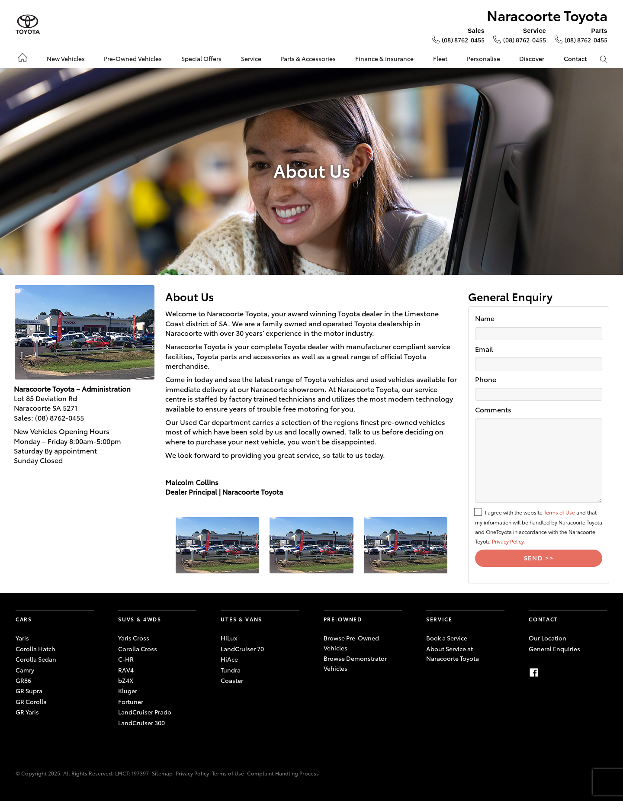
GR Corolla (31, 701)
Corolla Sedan (36, 659)
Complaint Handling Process (283, 773)
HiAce (229, 659)
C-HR (126, 659)
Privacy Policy (192, 773)
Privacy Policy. (508, 541)
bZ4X (125, 680)
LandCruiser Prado (144, 712)
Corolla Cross (137, 648)
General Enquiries (554, 648)
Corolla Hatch (35, 648)
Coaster (232, 680)
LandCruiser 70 (242, 648)
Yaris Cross (133, 638)
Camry (25, 670)
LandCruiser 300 (141, 722)
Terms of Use (559, 512)
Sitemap (162, 773)
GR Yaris (27, 712)
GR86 (23, 680)
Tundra (231, 670)
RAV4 (126, 670)
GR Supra (29, 690)
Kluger (127, 690)
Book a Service (446, 638)
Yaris (22, 638)
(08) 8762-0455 (463, 39)
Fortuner (130, 701)
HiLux (229, 638)
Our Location (547, 638)
